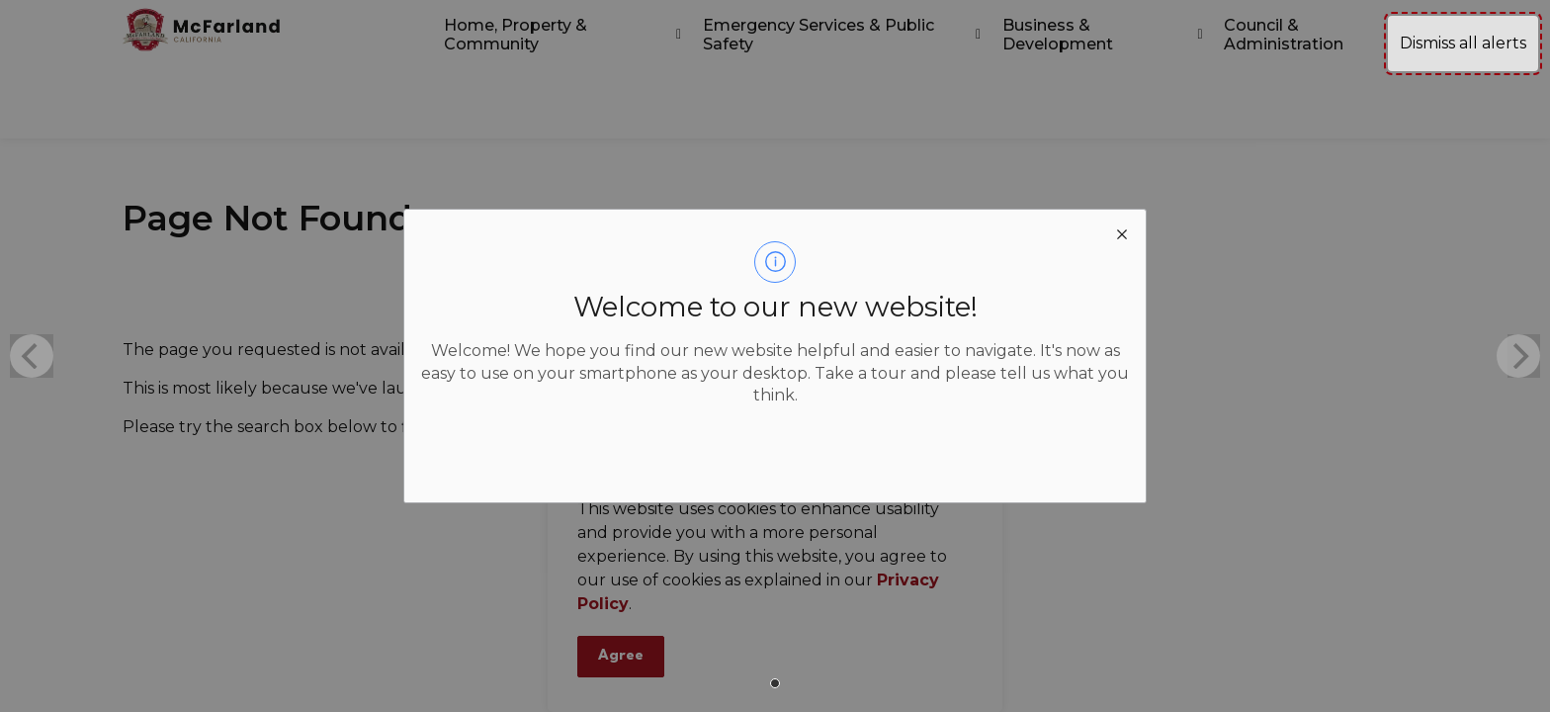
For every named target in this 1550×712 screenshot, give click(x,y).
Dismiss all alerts (1463, 43)
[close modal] (1122, 233)
